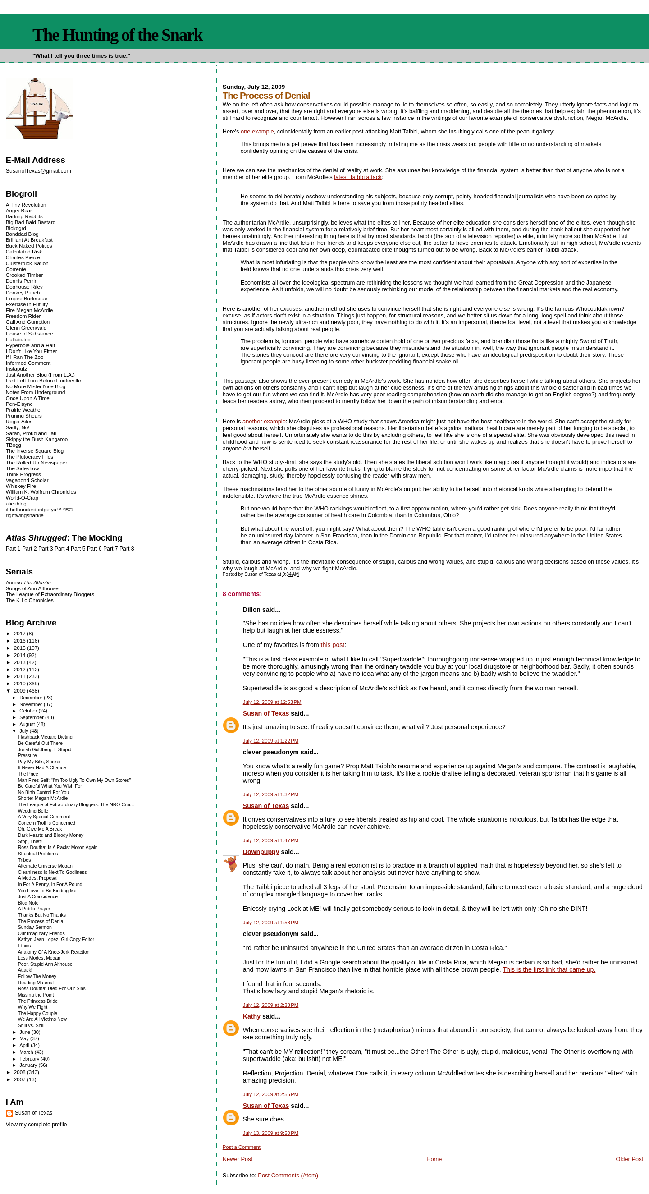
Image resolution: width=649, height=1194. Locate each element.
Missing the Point (36, 994)
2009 (20, 690)
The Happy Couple (37, 1013)
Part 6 (94, 549)
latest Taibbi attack (358, 177)
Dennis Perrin (21, 281)
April (25, 1045)
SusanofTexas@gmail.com (38, 171)
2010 (20, 683)
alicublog (16, 503)
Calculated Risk (24, 251)
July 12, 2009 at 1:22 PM (271, 741)
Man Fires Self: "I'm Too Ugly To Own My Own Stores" (74, 780)
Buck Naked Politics (29, 245)
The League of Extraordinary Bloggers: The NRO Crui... (76, 804)
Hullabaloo (18, 339)
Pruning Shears (24, 415)
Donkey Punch (23, 292)
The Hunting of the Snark (117, 34)
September (32, 717)
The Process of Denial (41, 921)
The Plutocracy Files (29, 456)
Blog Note (28, 902)
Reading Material (36, 982)
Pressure (27, 755)
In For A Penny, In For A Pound (50, 884)
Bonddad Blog (22, 234)
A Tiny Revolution (26, 204)
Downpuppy (261, 851)
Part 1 (13, 549)
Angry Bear (19, 210)
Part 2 (29, 549)
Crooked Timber (24, 275)
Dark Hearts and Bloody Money (50, 835)
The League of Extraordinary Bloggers (50, 594)
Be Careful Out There (40, 743)
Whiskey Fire (21, 486)
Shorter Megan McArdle (43, 798)
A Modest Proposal (38, 878)
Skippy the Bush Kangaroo (37, 439)
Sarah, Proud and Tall (31, 433)
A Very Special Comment (44, 816)
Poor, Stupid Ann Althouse (45, 964)
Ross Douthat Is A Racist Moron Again (58, 847)
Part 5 (78, 549)
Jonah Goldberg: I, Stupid (45, 749)
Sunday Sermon (35, 927)
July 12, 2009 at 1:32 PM (271, 794)
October (28, 710)
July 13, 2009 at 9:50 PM (271, 1133)
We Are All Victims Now (42, 1019)
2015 (20, 648)
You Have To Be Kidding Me (47, 890)
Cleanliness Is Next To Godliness (52, 872)
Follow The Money (37, 976)
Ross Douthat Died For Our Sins (52, 988)
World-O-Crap (22, 498)
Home (434, 1159)
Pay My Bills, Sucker (39, 761)
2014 (20, 655)
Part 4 (62, 549)
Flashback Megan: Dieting (45, 737)
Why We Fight (33, 1007)
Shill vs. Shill (31, 1025)
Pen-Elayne (19, 404)
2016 (20, 640)
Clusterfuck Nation (27, 263)
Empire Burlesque (26, 298)
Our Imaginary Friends (41, 933)
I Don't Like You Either (31, 351)
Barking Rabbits (24, 216)
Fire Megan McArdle (29, 310)
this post (333, 644)
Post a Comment (242, 1147)
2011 (20, 676)
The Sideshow (22, 468)
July (24, 731)
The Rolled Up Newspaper (36, 462)
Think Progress (23, 474)
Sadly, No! (18, 427)
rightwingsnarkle (25, 515)
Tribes (24, 860)
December (31, 697)
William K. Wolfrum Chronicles (41, 492)
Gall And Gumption (28, 322)
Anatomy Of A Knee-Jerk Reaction (54, 952)
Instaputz (16, 369)
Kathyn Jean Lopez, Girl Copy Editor (56, 939)
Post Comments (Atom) (288, 1175)
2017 (20, 633)
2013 (20, 662)
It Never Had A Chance (42, 767)
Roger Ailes (19, 421)
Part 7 (110, 549)
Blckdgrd (16, 228)
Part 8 (126, 549)
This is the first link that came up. (549, 969)
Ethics (24, 945)
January (28, 1065)
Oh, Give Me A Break (40, 829)
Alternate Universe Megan (45, 865)
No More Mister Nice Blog (35, 386)
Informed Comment (28, 363)
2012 (20, 669)
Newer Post (237, 1159)
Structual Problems (38, 853)
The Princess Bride (38, 1001)
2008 (20, 1072)
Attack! (25, 970)
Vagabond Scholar (27, 480)
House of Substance (29, 333)
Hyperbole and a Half (30, 345)
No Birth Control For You (43, 792)
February (30, 1058)
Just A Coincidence (38, 896)
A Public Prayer (34, 908)
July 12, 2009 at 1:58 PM (271, 922)
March (27, 1052)
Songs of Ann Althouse (32, 588)
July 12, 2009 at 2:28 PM (271, 1005)
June (25, 1032)
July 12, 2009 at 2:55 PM (271, 1094)
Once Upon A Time (28, 398)
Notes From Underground (35, 392)
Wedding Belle (33, 810)
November (31, 704)
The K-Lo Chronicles (30, 600)
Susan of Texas (266, 713)
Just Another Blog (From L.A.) (40, 374)
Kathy (252, 1016)
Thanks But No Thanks (42, 915)
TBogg (13, 445)
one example (257, 131)
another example (264, 421)
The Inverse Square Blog (35, 451)
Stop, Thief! (30, 841)
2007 (20, 1079)
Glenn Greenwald (26, 328)
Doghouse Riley (24, 286)
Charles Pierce (23, 257)
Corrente (16, 269)
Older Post (629, 1159)
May (24, 1038)
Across (28, 582)
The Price (28, 774)
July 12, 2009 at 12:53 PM (272, 702)
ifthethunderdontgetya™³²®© (39, 509)
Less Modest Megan (39, 957)
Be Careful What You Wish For (50, 786)
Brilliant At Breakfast (29, 240)
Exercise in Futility (27, 304)
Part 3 (45, 549)
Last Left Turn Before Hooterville (43, 380)
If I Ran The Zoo (25, 357)
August (27, 724)
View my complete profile (36, 1124)
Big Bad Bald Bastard (30, 222)
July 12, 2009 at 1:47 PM (271, 840)
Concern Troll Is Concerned (46, 823)
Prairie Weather (24, 410)
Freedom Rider (23, 316)
